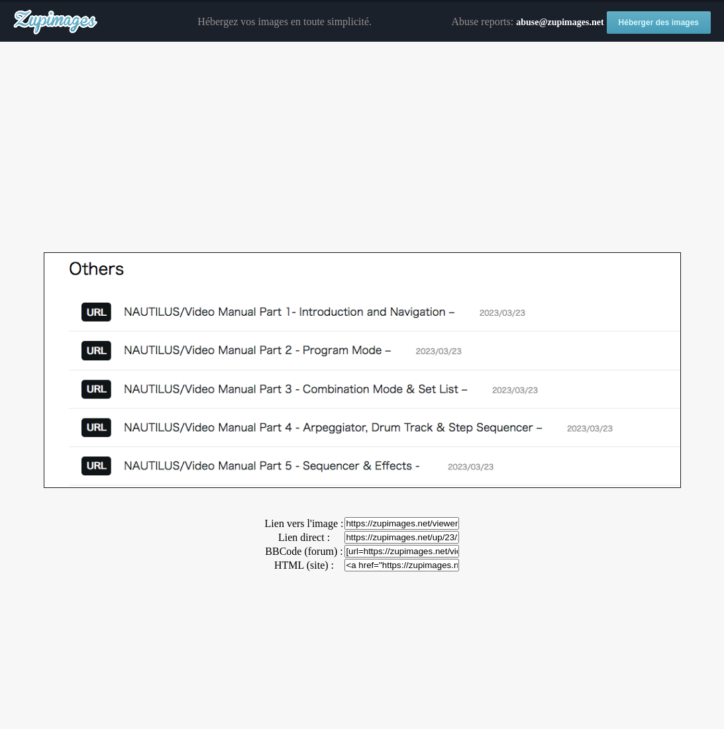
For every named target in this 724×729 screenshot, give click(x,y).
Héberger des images (659, 22)
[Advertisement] (362, 147)
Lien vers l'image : (304, 523)
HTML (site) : (304, 565)
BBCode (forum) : (303, 551)
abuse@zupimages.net (559, 22)
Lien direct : (304, 537)
